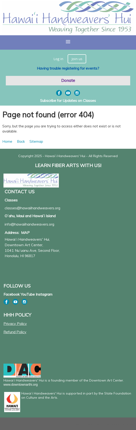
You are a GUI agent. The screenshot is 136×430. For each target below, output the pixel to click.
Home (7, 141)
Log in (58, 58)
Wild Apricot (95, 424)
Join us (77, 58)
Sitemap (36, 141)
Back (21, 141)
